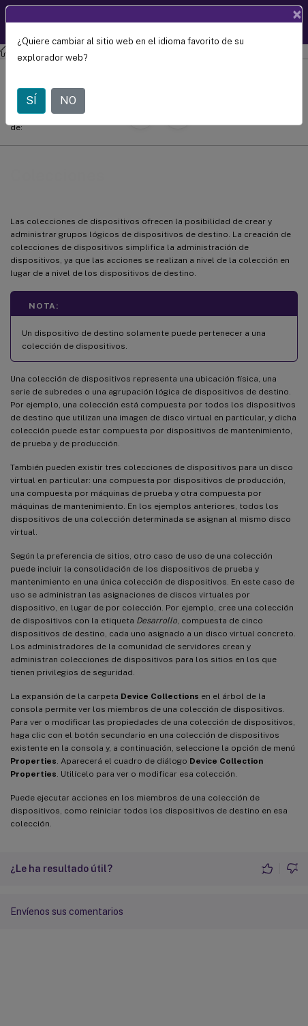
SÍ (31, 100)
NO (68, 100)
